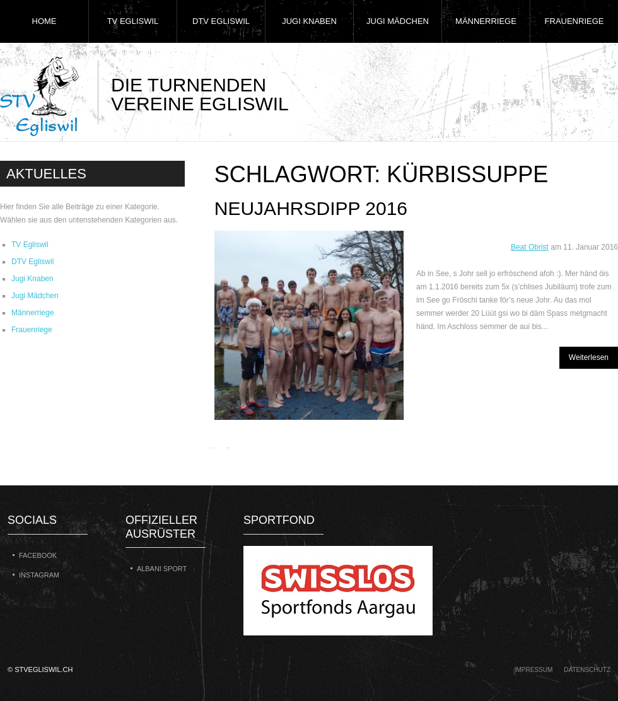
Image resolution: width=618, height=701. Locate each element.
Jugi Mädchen (397, 21)
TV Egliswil (133, 21)
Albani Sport (162, 568)
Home (44, 21)
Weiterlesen (589, 357)
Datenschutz (587, 669)
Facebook (38, 555)
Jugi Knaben (309, 21)
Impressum (534, 669)
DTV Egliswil (221, 21)
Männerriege (485, 21)
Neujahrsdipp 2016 (310, 208)
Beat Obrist (530, 247)
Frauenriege (574, 21)
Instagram (39, 575)
